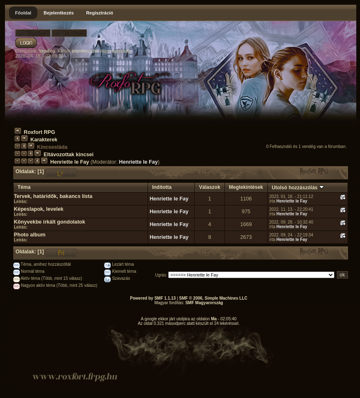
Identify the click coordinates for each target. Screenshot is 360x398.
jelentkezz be (85, 50)
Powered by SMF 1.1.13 (153, 298)
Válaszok (209, 187)
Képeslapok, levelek (39, 209)
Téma (24, 187)
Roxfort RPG (39, 132)
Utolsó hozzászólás (298, 188)
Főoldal (23, 12)
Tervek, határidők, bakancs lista (53, 196)
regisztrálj (120, 50)
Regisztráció (99, 12)
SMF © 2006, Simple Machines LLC (213, 298)
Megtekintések (246, 187)
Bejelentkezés (59, 12)
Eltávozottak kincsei (69, 154)
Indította (162, 187)
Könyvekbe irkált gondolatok (50, 222)
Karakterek (44, 140)
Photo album (29, 235)
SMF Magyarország (204, 302)
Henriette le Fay (69, 162)
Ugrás (160, 275)
